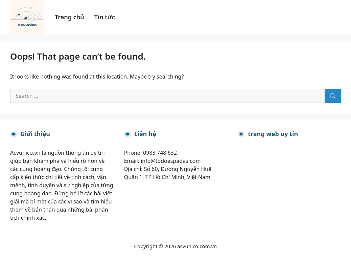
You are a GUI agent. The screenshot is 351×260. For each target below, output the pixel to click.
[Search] (333, 96)
